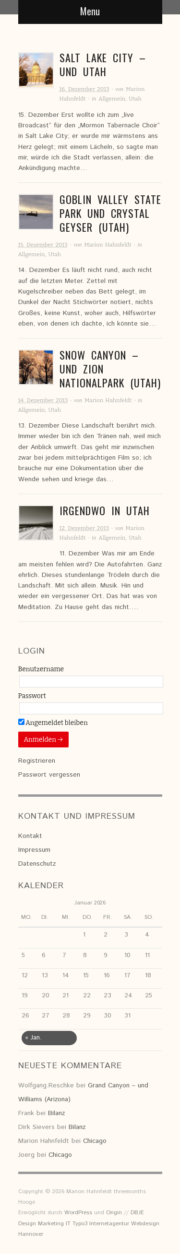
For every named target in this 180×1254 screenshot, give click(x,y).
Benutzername (41, 669)
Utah (135, 98)
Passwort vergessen (49, 775)
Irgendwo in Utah (105, 510)
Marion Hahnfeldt (107, 244)
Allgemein (111, 98)
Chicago (95, 1141)
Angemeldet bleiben (53, 723)
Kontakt (30, 836)
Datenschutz (37, 864)
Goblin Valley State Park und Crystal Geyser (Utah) (110, 213)
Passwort (32, 696)
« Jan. (33, 1037)
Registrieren (36, 761)
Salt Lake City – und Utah (103, 64)
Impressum (34, 850)
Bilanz (56, 1113)
